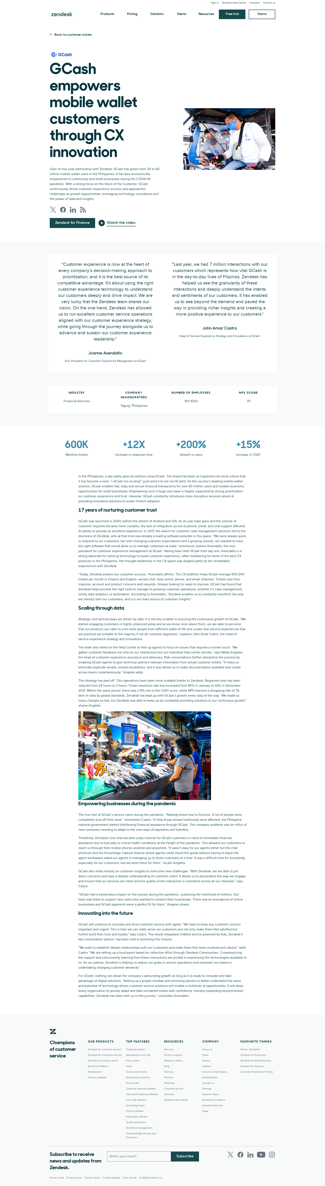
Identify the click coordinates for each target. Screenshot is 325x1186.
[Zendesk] (53, 1038)
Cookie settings (111, 1177)
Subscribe (185, 1156)
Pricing (132, 14)
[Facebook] (240, 1154)
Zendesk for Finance (72, 223)
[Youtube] (261, 1154)
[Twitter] (230, 1154)
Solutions (157, 14)
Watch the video (121, 223)
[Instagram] (272, 1154)
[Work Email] (139, 1156)
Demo (181, 14)
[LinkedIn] (250, 1154)
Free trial (232, 14)
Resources (206, 14)
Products (107, 14)
